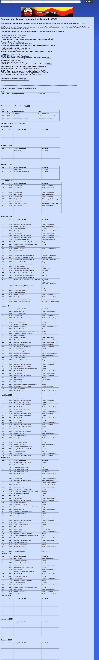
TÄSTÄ (50, 39)
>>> (27, 80)
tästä (24, 78)
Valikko (90, 2)
